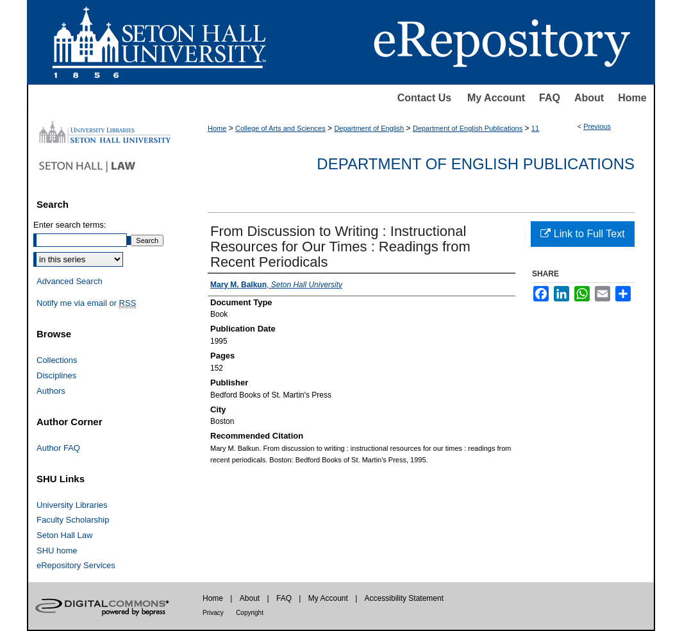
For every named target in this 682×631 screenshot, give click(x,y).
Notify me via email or (86, 303)
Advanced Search (70, 281)
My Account (496, 97)
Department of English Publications (467, 128)
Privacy (213, 612)
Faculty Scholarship (73, 520)
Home (632, 97)
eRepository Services (76, 565)
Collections (57, 360)
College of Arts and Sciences (280, 128)
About (589, 97)
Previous (597, 126)
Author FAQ (58, 448)
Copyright (249, 612)
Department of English (369, 128)
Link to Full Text (582, 233)
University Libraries (72, 505)
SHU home (57, 550)
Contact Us (424, 97)
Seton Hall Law (64, 535)
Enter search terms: (69, 225)
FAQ (549, 97)
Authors (51, 391)
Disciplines (56, 375)
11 (535, 128)
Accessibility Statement (404, 598)
